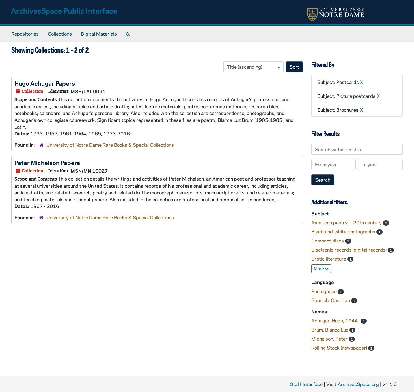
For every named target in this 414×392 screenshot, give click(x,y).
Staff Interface (306, 384)
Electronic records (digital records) (349, 249)
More (321, 268)
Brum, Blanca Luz (330, 329)
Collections (60, 34)
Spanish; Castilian (331, 300)
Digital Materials (99, 34)
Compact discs (328, 240)
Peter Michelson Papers (47, 162)
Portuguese (324, 291)
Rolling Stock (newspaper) (339, 348)
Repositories (25, 34)
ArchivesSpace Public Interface (64, 10)
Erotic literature (329, 258)
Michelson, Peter (330, 338)
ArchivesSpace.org (358, 384)
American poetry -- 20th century (347, 222)
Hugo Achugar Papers (44, 83)
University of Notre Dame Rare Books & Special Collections (110, 145)
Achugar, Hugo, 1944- (336, 320)
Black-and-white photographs (343, 231)
